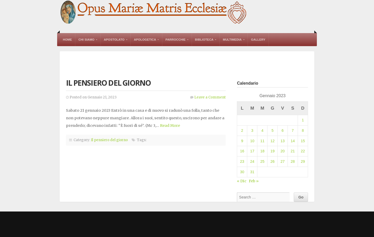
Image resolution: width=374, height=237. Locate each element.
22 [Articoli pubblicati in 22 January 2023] (303, 151)
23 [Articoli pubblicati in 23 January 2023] (242, 161)
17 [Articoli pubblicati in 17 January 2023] (252, 151)
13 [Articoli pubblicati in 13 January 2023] (282, 141)
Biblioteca (204, 39)
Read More (170, 125)
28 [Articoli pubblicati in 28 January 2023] (293, 161)
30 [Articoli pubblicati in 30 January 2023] (242, 172)
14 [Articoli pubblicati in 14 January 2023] (293, 141)
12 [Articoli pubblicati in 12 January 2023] (272, 141)
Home (67, 39)
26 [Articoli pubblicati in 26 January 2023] (272, 161)
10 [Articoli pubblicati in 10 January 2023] (252, 141)
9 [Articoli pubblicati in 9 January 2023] (242, 141)
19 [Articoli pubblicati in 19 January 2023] (272, 151)
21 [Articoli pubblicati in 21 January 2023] (293, 151)
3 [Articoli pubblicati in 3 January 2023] (252, 130)
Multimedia (232, 39)
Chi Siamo (86, 39)
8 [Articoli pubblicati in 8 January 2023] (303, 130)
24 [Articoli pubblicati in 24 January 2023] (252, 161)
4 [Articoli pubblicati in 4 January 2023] (262, 130)
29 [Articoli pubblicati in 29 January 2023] (303, 161)
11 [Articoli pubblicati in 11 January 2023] (262, 141)
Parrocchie (175, 39)
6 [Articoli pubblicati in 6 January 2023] (283, 130)
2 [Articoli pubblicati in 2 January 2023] (242, 130)
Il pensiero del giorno (108, 83)
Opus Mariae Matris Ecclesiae (154, 12)
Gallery (258, 39)
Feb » (254, 181)
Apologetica (145, 39)
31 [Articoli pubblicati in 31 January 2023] (252, 172)
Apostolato (114, 39)
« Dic (241, 181)
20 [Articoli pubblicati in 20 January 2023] (282, 151)
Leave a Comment (210, 97)
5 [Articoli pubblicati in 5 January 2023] (272, 130)
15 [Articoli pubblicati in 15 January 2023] (303, 141)
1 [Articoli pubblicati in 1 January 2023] (303, 120)
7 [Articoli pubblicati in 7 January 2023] (293, 130)
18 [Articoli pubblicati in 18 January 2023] (262, 151)
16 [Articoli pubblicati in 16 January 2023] (242, 151)
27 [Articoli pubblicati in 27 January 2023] (282, 161)
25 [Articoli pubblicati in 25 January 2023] (262, 161)
